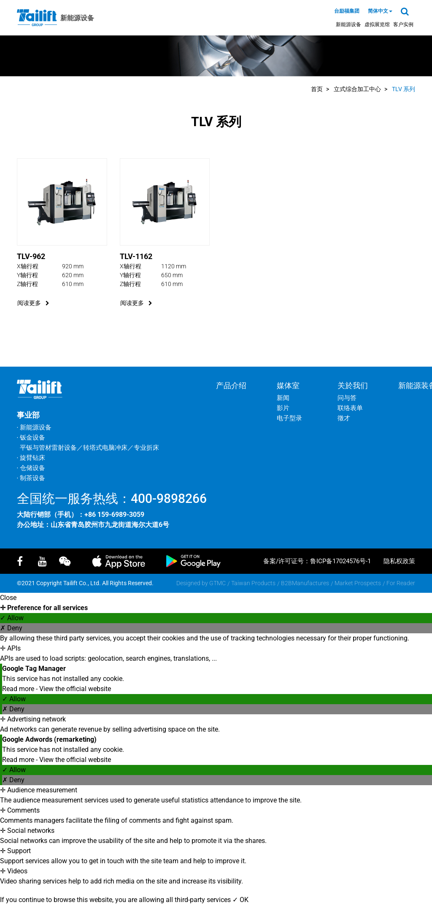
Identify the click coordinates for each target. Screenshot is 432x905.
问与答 (347, 398)
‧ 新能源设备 (34, 427)
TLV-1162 (136, 256)
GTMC (217, 583)
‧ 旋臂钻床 (31, 458)
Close (8, 598)
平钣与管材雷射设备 (48, 447)
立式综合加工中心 (357, 89)
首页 (317, 89)
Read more (19, 689)
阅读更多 (33, 303)
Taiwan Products (253, 583)
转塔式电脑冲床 (105, 447)
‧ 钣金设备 (31, 437)
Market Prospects (358, 583)
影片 (283, 408)
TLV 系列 (403, 89)
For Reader (400, 583)
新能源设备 (348, 24)
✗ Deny (11, 628)
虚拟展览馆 (377, 24)
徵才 (344, 418)
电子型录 (289, 418)
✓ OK (240, 900)
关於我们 (353, 385)
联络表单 (350, 408)
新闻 (283, 398)
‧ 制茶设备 (31, 478)
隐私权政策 (399, 561)
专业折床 (146, 447)
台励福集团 (346, 11)
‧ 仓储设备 (31, 468)
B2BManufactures (305, 583)
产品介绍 (231, 385)
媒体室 (288, 385)
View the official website (75, 689)
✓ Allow (12, 618)
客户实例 (403, 24)
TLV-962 (31, 256)
